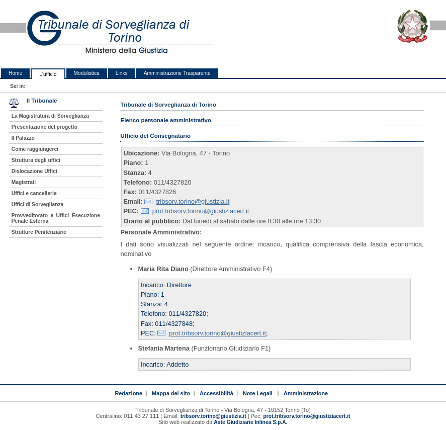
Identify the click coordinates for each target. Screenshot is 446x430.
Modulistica (87, 73)
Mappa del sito (171, 393)
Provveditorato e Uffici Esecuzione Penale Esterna (56, 218)
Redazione (128, 393)
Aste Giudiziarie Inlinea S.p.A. (250, 422)
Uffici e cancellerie (34, 193)
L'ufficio (47, 74)
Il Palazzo (23, 138)
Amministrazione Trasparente (177, 73)
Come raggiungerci (35, 149)
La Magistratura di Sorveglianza (50, 116)
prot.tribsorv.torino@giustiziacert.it (200, 211)
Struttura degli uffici (36, 160)
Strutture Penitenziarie (39, 232)
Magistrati (24, 182)
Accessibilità (216, 393)
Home (15, 73)
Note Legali (258, 393)
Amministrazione (306, 393)
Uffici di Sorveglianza (38, 204)
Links (122, 73)
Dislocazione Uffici (34, 171)
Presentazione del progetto (44, 127)
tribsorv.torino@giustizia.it (192, 201)
